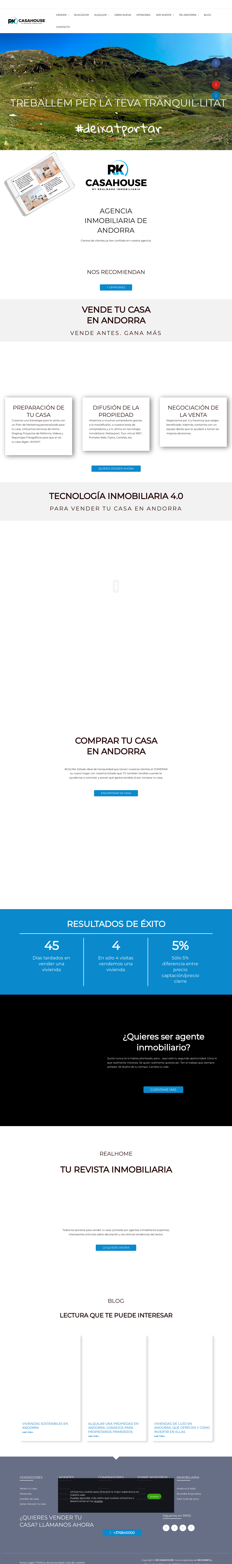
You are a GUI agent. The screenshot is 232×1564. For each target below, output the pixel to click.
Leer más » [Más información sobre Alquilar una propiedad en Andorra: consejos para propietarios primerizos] (93, 1427)
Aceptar (151, 1495)
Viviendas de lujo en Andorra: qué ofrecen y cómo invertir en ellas (182, 1419)
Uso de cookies (75, 1553)
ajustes (100, 1500)
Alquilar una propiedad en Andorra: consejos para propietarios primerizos (113, 1419)
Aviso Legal (27, 1553)
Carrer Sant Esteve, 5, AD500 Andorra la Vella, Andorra (178, 1555)
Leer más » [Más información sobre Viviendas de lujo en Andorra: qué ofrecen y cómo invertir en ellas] (159, 1427)
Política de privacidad (50, 1553)
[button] (77, 16)
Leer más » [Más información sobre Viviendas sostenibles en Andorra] (27, 1423)
